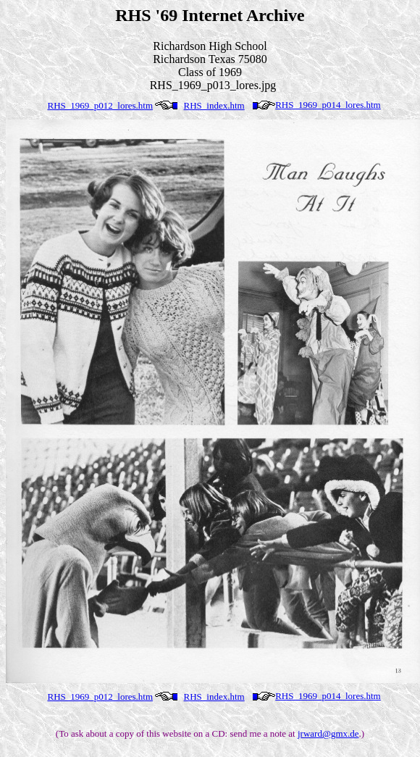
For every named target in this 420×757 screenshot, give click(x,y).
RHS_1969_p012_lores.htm (101, 105)
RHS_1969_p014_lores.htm (328, 104)
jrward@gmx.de (328, 733)
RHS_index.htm (214, 105)
